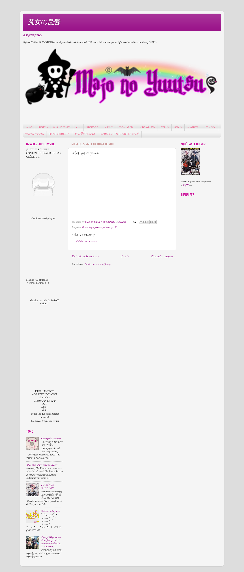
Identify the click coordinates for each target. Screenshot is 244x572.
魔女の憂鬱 (44, 22)
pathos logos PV (110, 227)
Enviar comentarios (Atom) (97, 264)
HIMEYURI (109, 127)
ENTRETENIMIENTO (59, 134)
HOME (29, 127)
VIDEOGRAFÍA (147, 127)
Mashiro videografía (50, 511)
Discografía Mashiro (51, 438)
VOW (78, 127)
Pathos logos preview (91, 227)
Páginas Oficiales (34, 134)
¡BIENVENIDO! (32, 35)
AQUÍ (185, 185)
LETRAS (164, 127)
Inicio (125, 256)
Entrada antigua (162, 256)
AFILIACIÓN (210, 127)
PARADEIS (92, 127)
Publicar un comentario (87, 241)
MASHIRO (43, 127)
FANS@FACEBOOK (85, 134)
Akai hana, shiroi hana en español (41, 465)
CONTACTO (193, 127)
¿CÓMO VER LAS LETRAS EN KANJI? (120, 134)
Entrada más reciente (85, 256)
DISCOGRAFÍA (126, 127)
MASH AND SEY (61, 127)
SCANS (178, 127)
